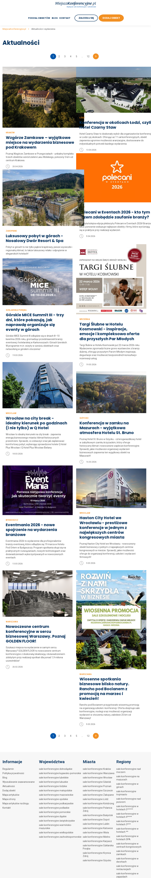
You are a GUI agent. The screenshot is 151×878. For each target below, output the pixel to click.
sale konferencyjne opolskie (53, 799)
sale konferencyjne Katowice (98, 828)
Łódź (82, 111)
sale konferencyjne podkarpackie (56, 803)
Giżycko (12, 409)
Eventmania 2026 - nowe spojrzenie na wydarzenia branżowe (104, 516)
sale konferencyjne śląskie (53, 816)
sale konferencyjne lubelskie (54, 777)
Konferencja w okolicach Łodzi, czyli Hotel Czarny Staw (109, 119)
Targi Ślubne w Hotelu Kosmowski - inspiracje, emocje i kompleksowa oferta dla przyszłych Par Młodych (109, 332)
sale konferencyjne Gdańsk (97, 782)
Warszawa (85, 658)
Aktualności (8, 786)
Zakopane (11, 223)
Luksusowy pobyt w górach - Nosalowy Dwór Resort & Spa (35, 230)
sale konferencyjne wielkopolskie (56, 832)
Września (84, 319)
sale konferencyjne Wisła (96, 832)
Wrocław (83, 399)
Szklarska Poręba (16, 310)
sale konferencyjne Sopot (96, 819)
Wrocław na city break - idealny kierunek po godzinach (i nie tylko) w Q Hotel (105, 412)
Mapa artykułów (10, 795)
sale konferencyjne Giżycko (97, 860)
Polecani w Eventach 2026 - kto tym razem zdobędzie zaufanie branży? (107, 210)
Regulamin (8, 769)
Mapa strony (9, 799)
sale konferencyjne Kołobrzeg (98, 803)
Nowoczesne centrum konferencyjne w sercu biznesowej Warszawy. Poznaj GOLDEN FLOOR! (36, 637)
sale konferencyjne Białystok (98, 815)
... (82, 56)
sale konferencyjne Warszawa (98, 773)
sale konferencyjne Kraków (97, 769)
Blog (54, 18)
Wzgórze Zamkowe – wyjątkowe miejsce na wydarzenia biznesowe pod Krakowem (34, 136)
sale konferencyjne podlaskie (54, 807)
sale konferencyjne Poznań (97, 786)
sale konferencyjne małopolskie (55, 790)
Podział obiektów (38, 18)
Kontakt (64, 18)
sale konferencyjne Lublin (96, 824)
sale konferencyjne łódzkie (53, 786)
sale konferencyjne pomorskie (55, 812)
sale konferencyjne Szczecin (98, 790)
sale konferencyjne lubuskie (53, 782)
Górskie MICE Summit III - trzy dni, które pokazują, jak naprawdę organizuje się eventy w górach (35, 323)
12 (88, 56)
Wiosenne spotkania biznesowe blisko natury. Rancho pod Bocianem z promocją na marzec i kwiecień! (104, 673)
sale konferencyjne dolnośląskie (55, 769)
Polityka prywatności (13, 773)
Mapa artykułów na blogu (15, 803)
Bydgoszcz (84, 507)
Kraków (10, 124)
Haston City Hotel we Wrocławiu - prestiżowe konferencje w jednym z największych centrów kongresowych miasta (32, 524)
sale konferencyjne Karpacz (97, 841)
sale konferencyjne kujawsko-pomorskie (60, 773)
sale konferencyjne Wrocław (97, 777)
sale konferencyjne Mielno (96, 837)
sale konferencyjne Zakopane (98, 795)
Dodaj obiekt (8, 790)
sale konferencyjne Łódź (95, 799)
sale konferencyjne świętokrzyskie (57, 820)
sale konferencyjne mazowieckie (56, 795)
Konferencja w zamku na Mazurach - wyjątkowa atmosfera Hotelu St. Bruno (35, 419)
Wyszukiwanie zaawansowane (18, 782)
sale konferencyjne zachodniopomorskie (60, 837)
